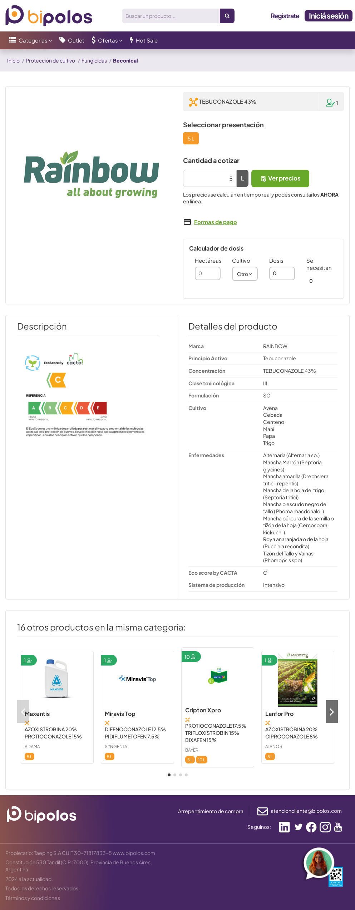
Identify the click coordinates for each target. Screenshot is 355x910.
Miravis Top (120, 713)
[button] (30, 40)
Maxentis (37, 713)
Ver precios (280, 178)
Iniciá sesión (328, 15)
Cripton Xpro (203, 710)
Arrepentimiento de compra (210, 811)
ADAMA (32, 746)
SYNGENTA (116, 746)
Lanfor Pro (279, 713)
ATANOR (273, 746)
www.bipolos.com (134, 853)
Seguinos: (259, 827)
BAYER (191, 750)
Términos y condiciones (32, 898)
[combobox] (245, 274)
